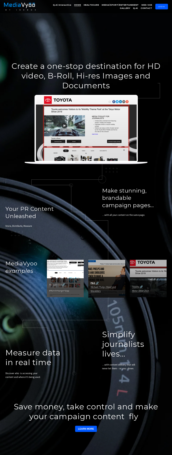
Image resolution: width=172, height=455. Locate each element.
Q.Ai (134, 9)
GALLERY (124, 9)
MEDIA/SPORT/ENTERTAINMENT (119, 6)
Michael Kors (55, 284)
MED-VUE (145, 6)
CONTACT (145, 9)
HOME (76, 6)
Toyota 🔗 (137, 286)
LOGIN (160, 7)
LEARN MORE (86, 428)
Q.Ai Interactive (61, 6)
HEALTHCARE (90, 6)
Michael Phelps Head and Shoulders (103, 287)
